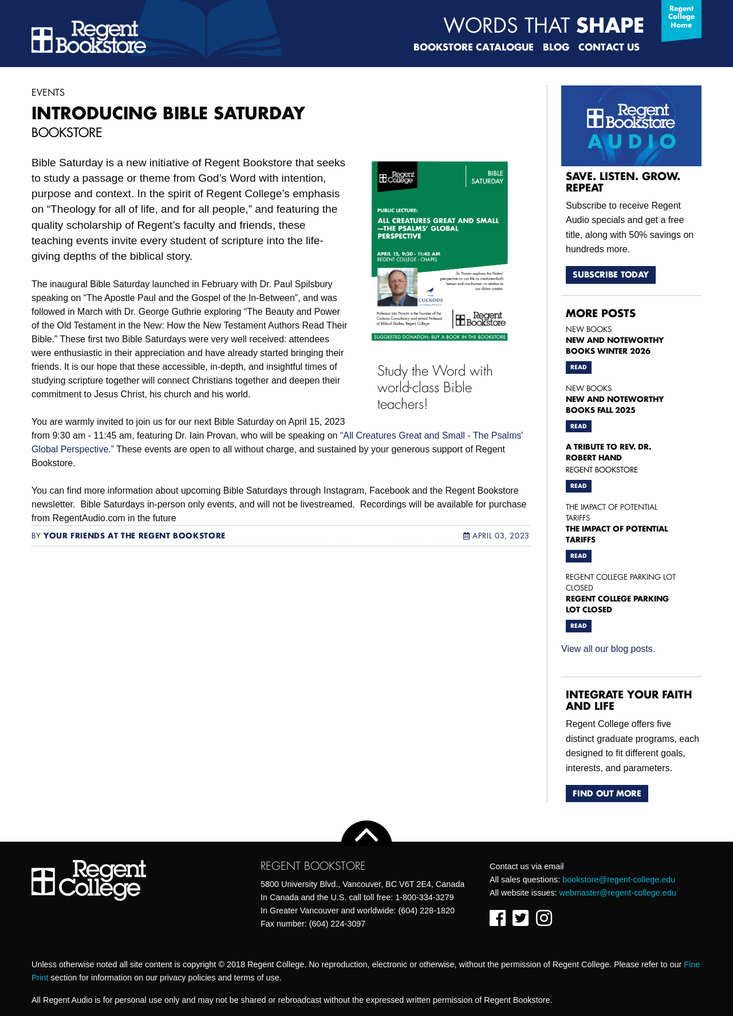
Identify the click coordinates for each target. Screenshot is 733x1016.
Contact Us (609, 47)
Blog (556, 47)
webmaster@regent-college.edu (617, 892)
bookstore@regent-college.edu (618, 879)
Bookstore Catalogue (473, 47)
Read (578, 367)
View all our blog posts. (608, 649)
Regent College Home (681, 16)
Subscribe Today (611, 274)
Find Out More (607, 793)
